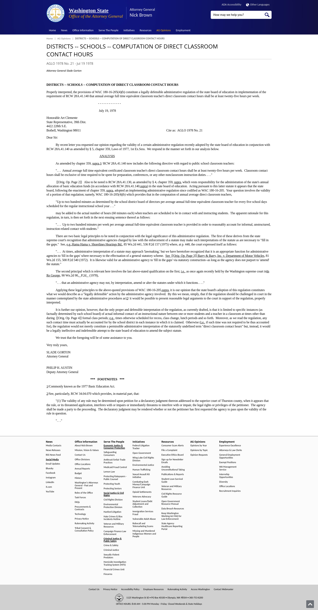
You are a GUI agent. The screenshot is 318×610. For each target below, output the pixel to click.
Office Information (82, 30)
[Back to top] (310, 604)
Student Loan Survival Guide (172, 480)
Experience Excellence (230, 445)
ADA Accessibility (231, 4)
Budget (78, 473)
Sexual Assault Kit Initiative (141, 476)
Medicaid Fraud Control (115, 467)
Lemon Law (109, 471)
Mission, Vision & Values (87, 450)
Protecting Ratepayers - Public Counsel (115, 478)
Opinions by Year (198, 445)
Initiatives (129, 30)
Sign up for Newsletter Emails (172, 461)
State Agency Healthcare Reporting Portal (171, 526)
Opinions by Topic (199, 450)
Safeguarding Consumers (110, 453)
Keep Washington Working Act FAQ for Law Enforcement (171, 516)
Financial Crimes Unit (114, 569)
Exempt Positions (227, 462)
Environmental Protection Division (113, 506)
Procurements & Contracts (83, 508)
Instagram (51, 477)
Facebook (50, 473)
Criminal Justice (111, 550)
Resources (145, 30)
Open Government (142, 453)
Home (52, 30)
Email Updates (53, 464)
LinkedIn (50, 482)
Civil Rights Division (113, 499)
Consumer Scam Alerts (172, 445)
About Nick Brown (84, 445)
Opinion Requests (199, 455)
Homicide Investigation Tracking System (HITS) (115, 563)
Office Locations (82, 464)
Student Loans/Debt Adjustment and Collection (142, 504)
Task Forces (80, 497)
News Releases (53, 450)
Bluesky (49, 468)
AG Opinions (163, 30)
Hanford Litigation (112, 512)
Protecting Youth (112, 484)
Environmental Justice (143, 465)
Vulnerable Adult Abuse (144, 519)
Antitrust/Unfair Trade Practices (114, 461)
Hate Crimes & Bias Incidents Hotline (113, 518)
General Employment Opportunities (229, 456)
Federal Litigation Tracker (141, 447)
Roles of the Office (84, 493)
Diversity (223, 482)
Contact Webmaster (223, 589)
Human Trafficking (141, 469)
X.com (49, 487)
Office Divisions (82, 459)
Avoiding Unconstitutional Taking (173, 468)
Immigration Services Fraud (143, 513)
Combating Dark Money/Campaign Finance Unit (141, 485)
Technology (80, 514)
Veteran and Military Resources (114, 525)
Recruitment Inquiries (230, 491)
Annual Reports (82, 468)
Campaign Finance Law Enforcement (115, 533)
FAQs (77, 502)
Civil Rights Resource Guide (171, 495)
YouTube (50, 491)
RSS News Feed (53, 455)
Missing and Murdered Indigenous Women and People (144, 534)
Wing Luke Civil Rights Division (143, 459)
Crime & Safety (111, 545)
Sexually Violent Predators (111, 556)
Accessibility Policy (130, 589)
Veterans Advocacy (142, 496)
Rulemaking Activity (84, 523)
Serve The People (108, 30)
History (78, 478)
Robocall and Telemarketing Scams (143, 525)
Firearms (108, 574)
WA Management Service (227, 468)
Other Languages (258, 4)
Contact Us (80, 455)
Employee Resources (153, 589)
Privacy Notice (82, 518)
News (64, 30)
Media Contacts (53, 445)
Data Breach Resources (172, 508)
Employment (183, 30)
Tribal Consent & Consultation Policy (84, 529)
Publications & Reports (172, 474)
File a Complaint (169, 450)
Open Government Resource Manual (170, 503)
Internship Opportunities (226, 476)
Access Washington (200, 589)
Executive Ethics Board (172, 455)
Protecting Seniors (112, 488)
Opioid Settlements (142, 492)
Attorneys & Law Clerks (230, 450)
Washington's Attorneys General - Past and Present (86, 485)
